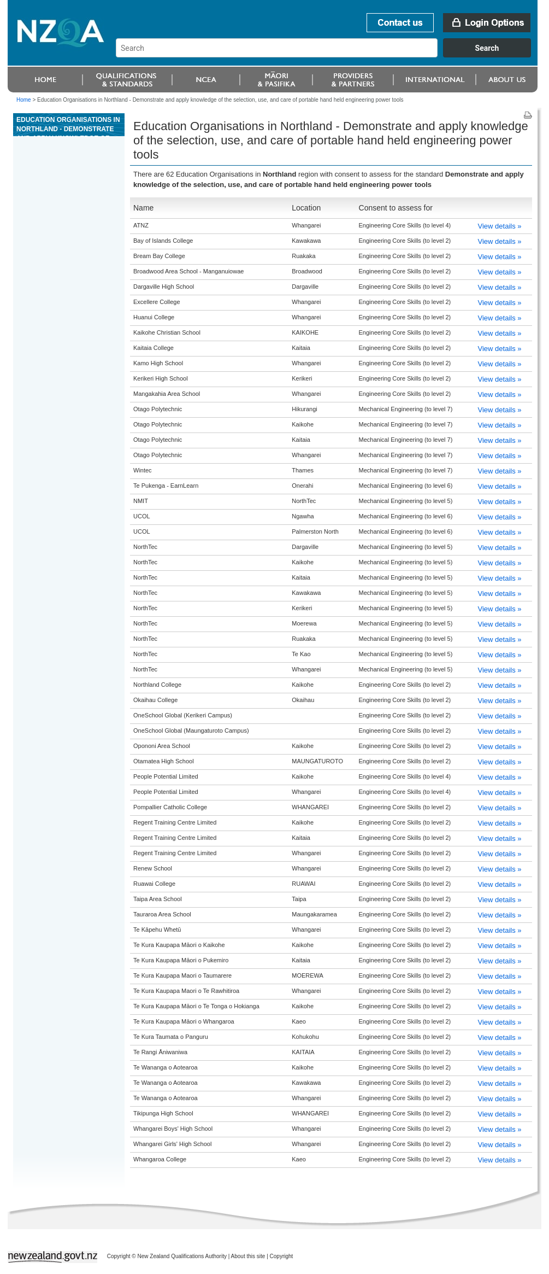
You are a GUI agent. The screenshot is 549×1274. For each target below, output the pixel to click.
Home (23, 100)
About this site (248, 1256)
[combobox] (329, 54)
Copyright (281, 1256)
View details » (500, 226)
